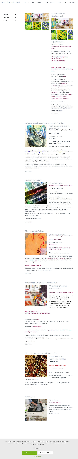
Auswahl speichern (45, 453)
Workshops (30, 398)
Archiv (10, 20)
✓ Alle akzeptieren (29, 453)
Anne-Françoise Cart (10, 2)
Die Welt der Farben (56, 183)
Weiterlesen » (55, 113)
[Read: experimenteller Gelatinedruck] (37, 21)
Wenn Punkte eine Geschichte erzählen (42, 354)
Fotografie (10, 17)
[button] (32, 2)
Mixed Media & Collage (35, 232)
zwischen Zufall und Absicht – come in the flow (45, 123)
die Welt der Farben (33, 180)
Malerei (10, 14)
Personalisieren (37, 456)
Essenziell (37, 448)
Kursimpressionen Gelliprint (58, 101)
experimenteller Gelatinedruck (58, 15)
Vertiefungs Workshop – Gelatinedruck (42, 284)
